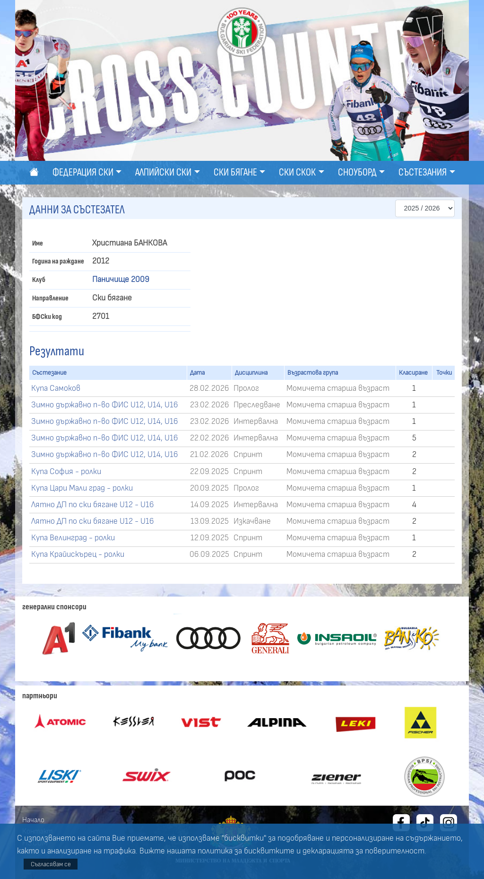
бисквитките (269, 851)
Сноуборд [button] (357, 172)
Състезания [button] (422, 172)
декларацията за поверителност (363, 851)
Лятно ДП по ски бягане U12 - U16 (92, 505)
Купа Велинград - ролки (73, 538)
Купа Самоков (55, 388)
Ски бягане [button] (235, 172)
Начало (33, 820)
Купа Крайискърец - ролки (77, 554)
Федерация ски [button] (82, 172)
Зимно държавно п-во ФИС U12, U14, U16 (104, 405)
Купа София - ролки (66, 471)
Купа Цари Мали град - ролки (82, 488)
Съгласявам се (51, 864)
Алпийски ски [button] (163, 172)
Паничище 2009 (120, 279)
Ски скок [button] (297, 172)
